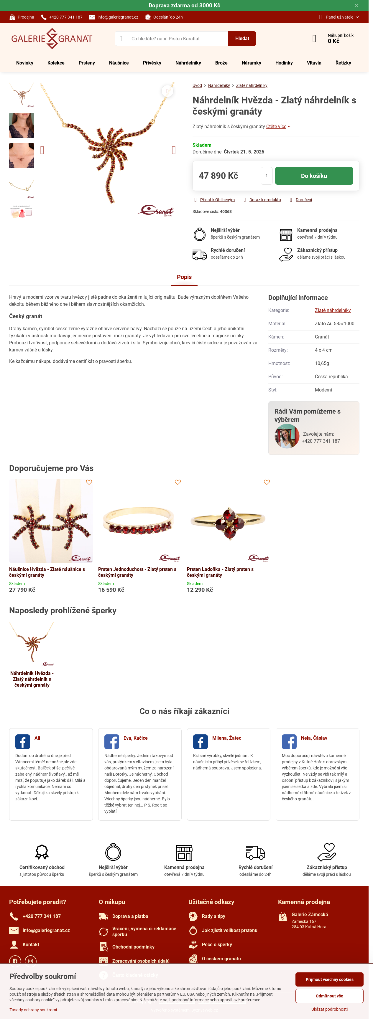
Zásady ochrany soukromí (33, 1009)
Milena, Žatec (226, 738)
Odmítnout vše (329, 996)
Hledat (242, 38)
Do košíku (314, 175)
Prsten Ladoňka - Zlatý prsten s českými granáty (220, 572)
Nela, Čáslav (314, 738)
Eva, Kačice (136, 738)
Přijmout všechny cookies (330, 979)
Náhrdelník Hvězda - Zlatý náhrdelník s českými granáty (32, 679)
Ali (37, 738)
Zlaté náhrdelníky (333, 310)
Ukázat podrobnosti (329, 1009)
